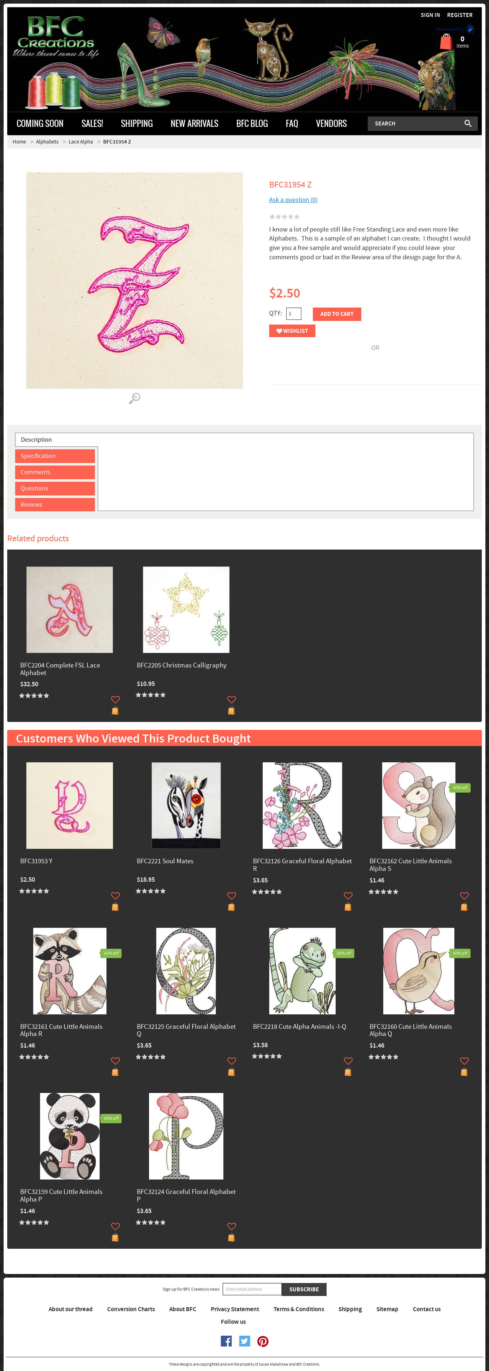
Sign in (430, 15)
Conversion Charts (131, 1309)
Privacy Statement (235, 1309)
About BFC (182, 1309)
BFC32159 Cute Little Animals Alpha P (61, 1196)
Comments (36, 472)
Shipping (350, 1309)
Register (460, 15)
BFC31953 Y (36, 861)
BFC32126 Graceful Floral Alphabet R (302, 865)
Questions (34, 488)
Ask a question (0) (293, 200)
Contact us (427, 1309)
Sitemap (387, 1309)
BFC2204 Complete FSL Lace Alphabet (60, 669)
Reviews (32, 505)
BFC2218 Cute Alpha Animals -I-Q (299, 1027)
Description (36, 440)
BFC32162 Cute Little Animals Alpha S (411, 865)
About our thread (71, 1309)
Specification (38, 456)
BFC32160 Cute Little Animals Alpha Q (411, 1031)
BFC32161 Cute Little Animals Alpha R (61, 1031)
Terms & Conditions (299, 1309)
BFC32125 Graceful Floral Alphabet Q (186, 1031)
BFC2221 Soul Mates (165, 861)
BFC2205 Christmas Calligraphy (182, 666)
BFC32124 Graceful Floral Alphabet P (186, 1196)
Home (19, 141)
